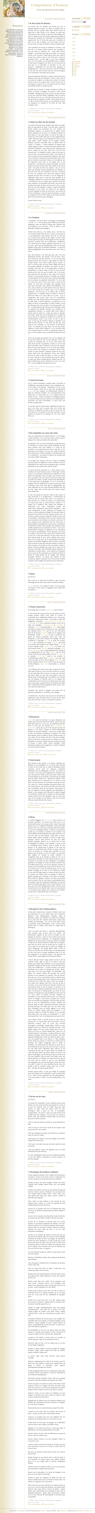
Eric (46, 640)
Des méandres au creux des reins (44, 433)
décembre (77, 61)
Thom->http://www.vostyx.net (55, 621)
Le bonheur (34, 217)
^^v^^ (39, 656)
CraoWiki (59, 625)
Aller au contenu (68, 0)
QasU (44, 656)
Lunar (30, 391)
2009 (73, 38)
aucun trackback (49, 112)
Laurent (52, 646)
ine (38, 627)
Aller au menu (78, 0)
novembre (77, 63)
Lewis (37, 623)
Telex (63, 648)
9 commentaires (35, 370)
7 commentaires (35, 568)
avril (75, 75)
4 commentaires (35, 208)
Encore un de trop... (38, 1096)
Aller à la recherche (89, 0)
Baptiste (55, 642)
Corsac (30, 586)
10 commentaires (35, 707)
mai (75, 73)
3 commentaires (35, 112)
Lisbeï (61, 644)
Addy (46, 664)
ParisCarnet (49, 610)
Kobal (35, 222)
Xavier (46, 646)
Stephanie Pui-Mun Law (84, 1511)
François (44, 633)
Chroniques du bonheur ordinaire (44, 1172)
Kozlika (42, 1511)
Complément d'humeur (50, 5)
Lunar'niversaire (37, 380)
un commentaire (35, 807)
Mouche (54, 627)
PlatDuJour (58, 660)
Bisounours (34, 716)
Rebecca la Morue (34, 650)
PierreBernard (48, 625)
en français (45, 635)
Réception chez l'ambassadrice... (44, 909)
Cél (36, 627)
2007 (73, 45)
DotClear (63, 1511)
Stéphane (44, 648)
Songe (42, 664)
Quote (32, 573)
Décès (32, 817)
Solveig (18, 1511)
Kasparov (60, 654)
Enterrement (35, 760)
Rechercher (76, 18)
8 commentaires (35, 597)
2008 (73, 41)
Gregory (53, 652)
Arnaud (30, 623)
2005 (73, 52)
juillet (75, 70)
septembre (77, 66)
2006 (73, 49)
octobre (76, 65)
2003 (73, 59)
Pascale (30, 642)
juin (75, 71)
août (75, 68)
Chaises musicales (37, 606)
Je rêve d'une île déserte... (41, 23)
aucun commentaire (36, 754)
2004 (73, 56)
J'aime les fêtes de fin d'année (42, 122)
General (30, 110)
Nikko (44, 631)
